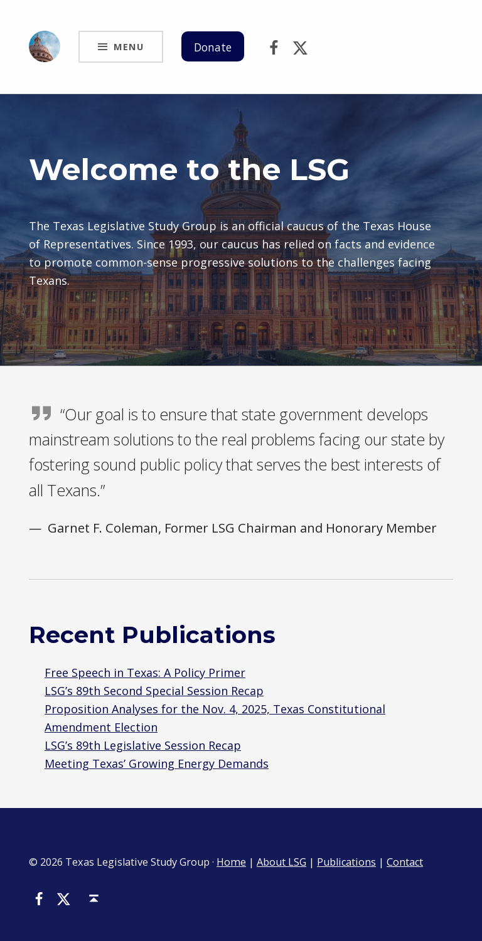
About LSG (281, 862)
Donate (213, 47)
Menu (129, 46)
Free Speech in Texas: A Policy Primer (145, 672)
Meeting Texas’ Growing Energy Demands (157, 763)
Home (231, 862)
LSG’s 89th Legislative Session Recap (143, 745)
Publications (346, 862)
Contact (405, 862)
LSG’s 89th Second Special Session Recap (154, 690)
